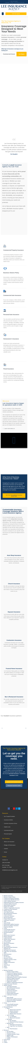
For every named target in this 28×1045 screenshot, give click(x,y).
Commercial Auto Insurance (12, 295)
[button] (2, 728)
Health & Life (7, 948)
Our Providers (7, 956)
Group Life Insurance (9, 931)
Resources (6, 955)
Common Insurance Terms (10, 959)
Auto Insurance (14, 126)
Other (5, 921)
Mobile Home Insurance (9, 939)
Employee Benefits (8, 927)
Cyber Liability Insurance (10, 901)
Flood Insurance (8, 369)
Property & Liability (9, 906)
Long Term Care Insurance (10, 951)
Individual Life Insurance (10, 950)
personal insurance (14, 773)
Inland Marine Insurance (9, 905)
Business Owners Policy (11, 273)
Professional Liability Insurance (11, 924)
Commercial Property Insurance (13, 250)
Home (5, 933)
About (5, 966)
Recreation (6, 944)
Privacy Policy (5, 888)
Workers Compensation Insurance (12, 908)
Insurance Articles (8, 958)
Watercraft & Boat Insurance (10, 947)
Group (5, 928)
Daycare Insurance (14, 612)
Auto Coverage (7, 940)
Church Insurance (14, 583)
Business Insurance (14, 72)
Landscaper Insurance (9, 920)
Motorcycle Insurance (9, 943)
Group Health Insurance (9, 929)
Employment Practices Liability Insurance (14, 902)
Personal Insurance (14, 90)
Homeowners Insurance (14, 108)
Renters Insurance (8, 936)
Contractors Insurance (14, 640)
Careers (5, 963)
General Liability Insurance (10, 903)
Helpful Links (7, 961)
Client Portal (7, 965)
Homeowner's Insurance (11, 339)
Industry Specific (8, 910)
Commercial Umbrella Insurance (11, 899)
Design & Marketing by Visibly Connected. (11, 891)
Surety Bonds (7, 923)
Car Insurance (7, 942)
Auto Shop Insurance (14, 555)
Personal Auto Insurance (11, 314)
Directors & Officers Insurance (11, 925)
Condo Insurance (8, 937)
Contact (5, 967)
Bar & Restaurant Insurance (14, 697)
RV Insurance (7, 946)
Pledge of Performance (9, 962)
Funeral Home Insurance (14, 668)
